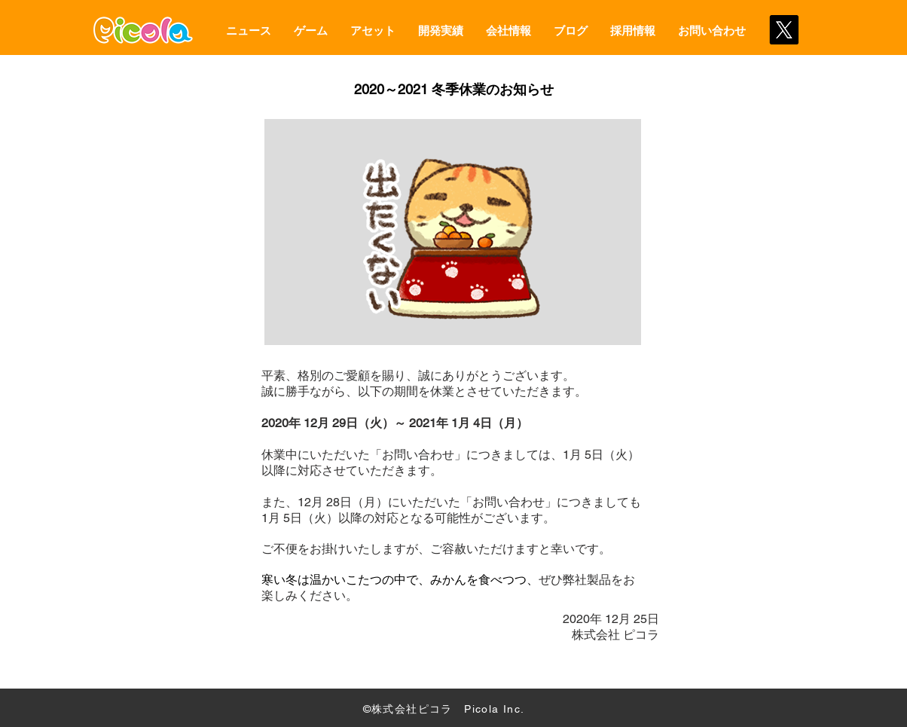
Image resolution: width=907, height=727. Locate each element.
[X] (784, 29)
